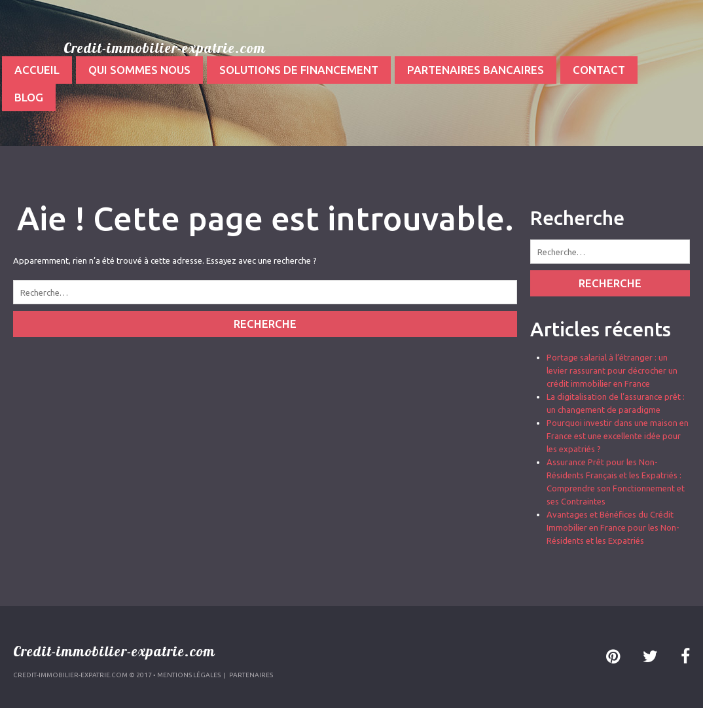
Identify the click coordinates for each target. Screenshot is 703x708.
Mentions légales (189, 675)
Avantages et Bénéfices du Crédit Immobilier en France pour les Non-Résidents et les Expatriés (613, 527)
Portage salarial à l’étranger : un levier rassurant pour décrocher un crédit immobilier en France (612, 370)
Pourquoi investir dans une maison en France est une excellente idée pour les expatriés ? (618, 435)
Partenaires (251, 675)
